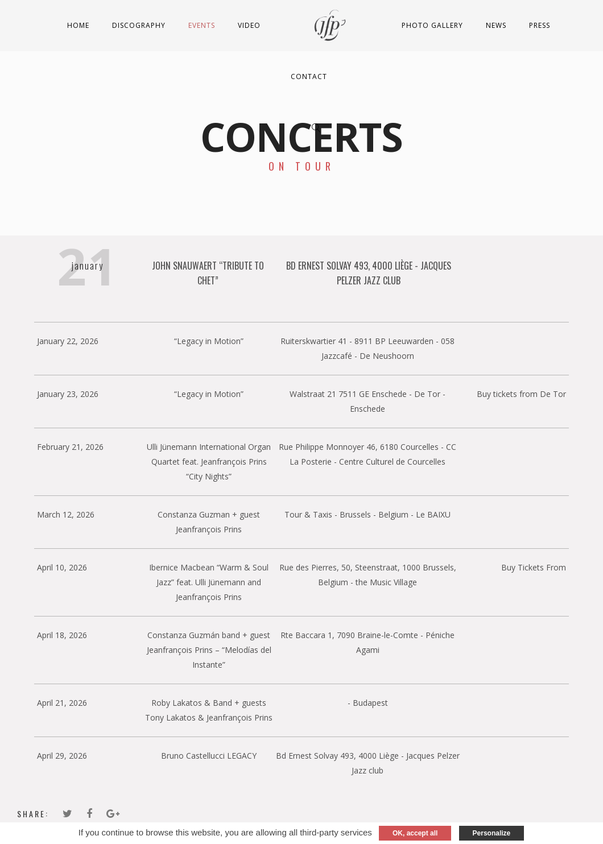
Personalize (492, 833)
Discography (139, 25)
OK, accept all (415, 833)
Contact (309, 76)
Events (201, 25)
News (496, 25)
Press (539, 25)
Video (249, 25)
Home (78, 25)
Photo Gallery (432, 25)
